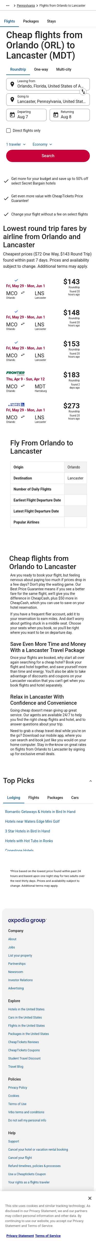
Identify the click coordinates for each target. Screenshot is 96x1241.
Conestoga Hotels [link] (19, 851)
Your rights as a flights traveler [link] (29, 1182)
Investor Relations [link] (20, 980)
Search (48, 155)
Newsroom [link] (15, 972)
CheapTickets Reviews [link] (23, 1042)
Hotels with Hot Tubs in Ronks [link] (29, 841)
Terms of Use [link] (17, 1104)
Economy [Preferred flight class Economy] (43, 144)
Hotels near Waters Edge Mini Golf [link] (32, 821)
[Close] (89, 1198)
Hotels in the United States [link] (26, 1009)
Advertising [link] (16, 988)
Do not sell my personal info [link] (27, 1120)
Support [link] (13, 1141)
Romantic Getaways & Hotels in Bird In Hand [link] (40, 812)
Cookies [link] (13, 1096)
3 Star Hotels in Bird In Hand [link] (27, 831)
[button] (48, 781)
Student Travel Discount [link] (24, 1058)
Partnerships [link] (17, 964)
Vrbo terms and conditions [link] (26, 1112)
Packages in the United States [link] (28, 1034)
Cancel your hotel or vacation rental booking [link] (38, 1149)
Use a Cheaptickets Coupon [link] (27, 1174)
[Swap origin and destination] (83, 91)
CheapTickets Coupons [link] (24, 1050)
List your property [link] (20, 955)
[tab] (9, 21)
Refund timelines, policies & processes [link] (34, 1166)
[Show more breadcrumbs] (7, 5)
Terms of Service (47, 1236)
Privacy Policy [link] (17, 1087)
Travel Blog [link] (15, 1066)
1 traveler (16, 144)
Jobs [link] (11, 947)
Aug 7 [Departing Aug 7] (22, 116)
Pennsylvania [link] (26, 5)
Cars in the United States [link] (25, 1017)
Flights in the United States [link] (26, 1026)
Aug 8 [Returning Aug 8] (66, 116)
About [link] (12, 939)
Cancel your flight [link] (20, 1158)
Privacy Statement (20, 1236)
